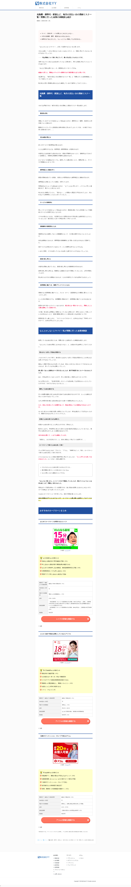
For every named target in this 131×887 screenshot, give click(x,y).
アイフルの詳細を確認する (65, 721)
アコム (66, 765)
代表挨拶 (57, 862)
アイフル (66, 662)
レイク (66, 550)
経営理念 (57, 865)
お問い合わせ (58, 874)
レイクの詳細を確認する (65, 619)
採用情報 (66, 7)
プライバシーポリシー (59, 870)
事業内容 (41, 7)
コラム (79, 7)
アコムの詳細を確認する (65, 820)
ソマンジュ (71, 862)
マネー (82, 858)
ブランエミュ (71, 858)
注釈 (41, 626)
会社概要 (54, 7)
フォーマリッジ (72, 865)
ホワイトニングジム (73, 860)
